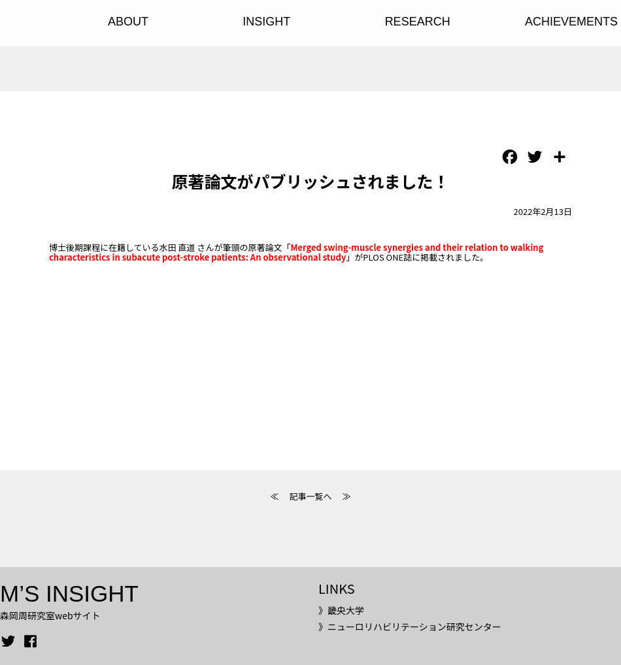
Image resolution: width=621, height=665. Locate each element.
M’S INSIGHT (69, 593)
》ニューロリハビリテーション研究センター (409, 626)
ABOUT (128, 21)
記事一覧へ (310, 496)
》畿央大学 (341, 610)
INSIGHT (266, 21)
